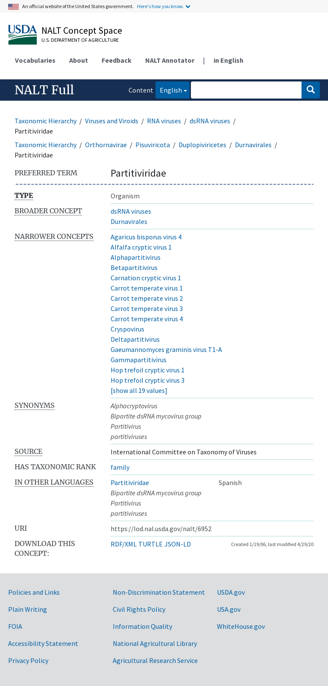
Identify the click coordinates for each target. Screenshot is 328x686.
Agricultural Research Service (155, 660)
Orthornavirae (106, 144)
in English (228, 60)
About (78, 60)
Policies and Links (34, 592)
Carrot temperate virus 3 (147, 308)
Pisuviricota (152, 144)
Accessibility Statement (43, 643)
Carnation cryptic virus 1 (146, 277)
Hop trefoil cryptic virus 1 (147, 370)
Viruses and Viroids (111, 120)
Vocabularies (35, 60)
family (120, 467)
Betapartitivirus (134, 267)
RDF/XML (124, 544)
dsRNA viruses (210, 120)
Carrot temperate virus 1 (147, 288)
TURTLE (150, 544)
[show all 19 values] (139, 390)
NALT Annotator (169, 60)
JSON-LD (177, 544)
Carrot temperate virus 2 (147, 298)
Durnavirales (253, 144)
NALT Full (44, 90)
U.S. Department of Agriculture (80, 40)
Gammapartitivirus (139, 359)
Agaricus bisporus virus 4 (146, 237)
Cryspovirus (127, 329)
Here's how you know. (160, 6)
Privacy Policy (28, 660)
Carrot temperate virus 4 (147, 318)
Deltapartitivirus (135, 339)
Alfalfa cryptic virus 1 (141, 247)
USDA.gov (231, 592)
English (168, 89)
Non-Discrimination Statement (159, 592)
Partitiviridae (130, 482)
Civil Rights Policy (139, 609)
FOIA (15, 626)
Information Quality (142, 626)
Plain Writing (27, 609)
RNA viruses (164, 120)
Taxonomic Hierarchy (45, 120)
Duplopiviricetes (202, 144)
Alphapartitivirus (136, 257)
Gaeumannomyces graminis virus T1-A (166, 349)
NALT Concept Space (81, 30)
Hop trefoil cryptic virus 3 (147, 380)
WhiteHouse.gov (241, 626)
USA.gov (228, 609)
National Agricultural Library (155, 643)
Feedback (117, 60)
